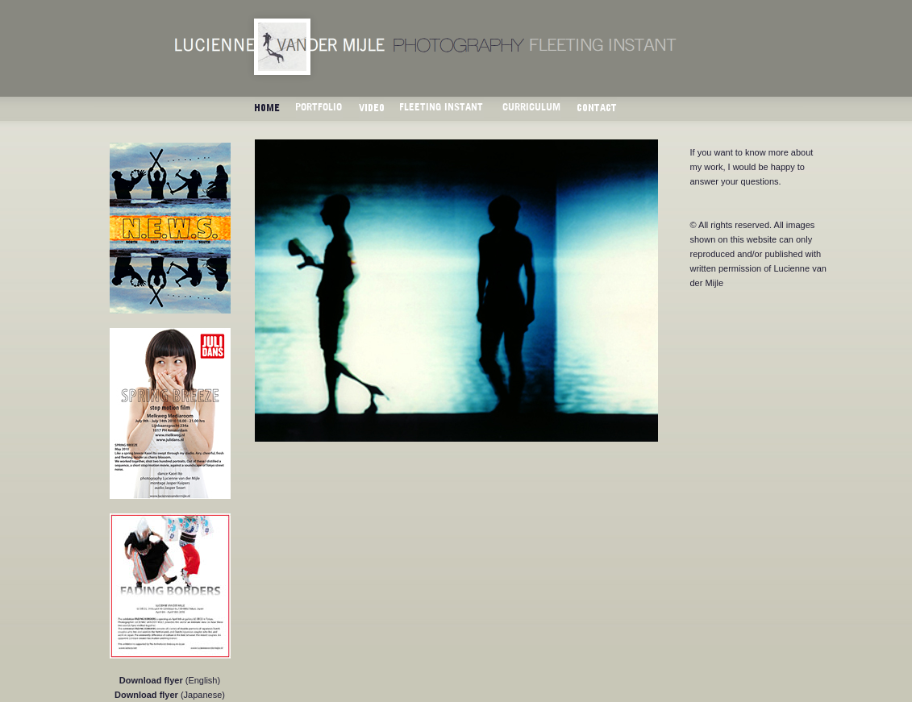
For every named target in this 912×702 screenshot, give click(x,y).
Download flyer (151, 680)
